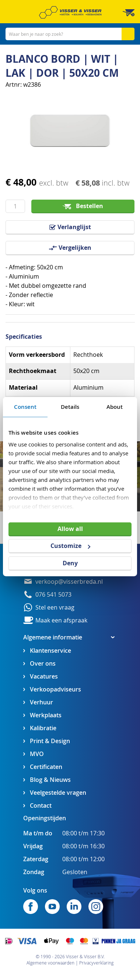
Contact (41, 806)
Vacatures (44, 676)
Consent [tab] (25, 406)
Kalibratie (43, 728)
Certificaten (46, 767)
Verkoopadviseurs (55, 689)
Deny (70, 563)
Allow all (70, 528)
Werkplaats (46, 715)
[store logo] (70, 12)
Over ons (43, 663)
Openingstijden (44, 818)
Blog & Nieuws (50, 780)
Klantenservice (50, 651)
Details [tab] (70, 406)
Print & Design (50, 741)
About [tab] (114, 406)
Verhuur (41, 702)
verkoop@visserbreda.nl (69, 582)
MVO (37, 754)
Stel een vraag (54, 607)
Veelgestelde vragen (58, 793)
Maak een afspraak (61, 620)
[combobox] (70, 34)
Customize (70, 546)
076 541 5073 (53, 594)
